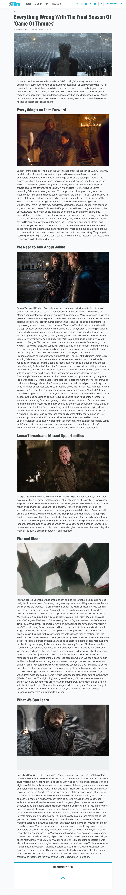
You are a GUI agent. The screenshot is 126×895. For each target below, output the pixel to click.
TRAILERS (56, 3)
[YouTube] (86, 4)
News (16, 11)
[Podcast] (100, 4)
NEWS (28, 3)
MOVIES (39, 3)
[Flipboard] (90, 4)
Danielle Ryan (22, 29)
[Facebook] (77, 4)
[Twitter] (81, 4)
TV (47, 3)
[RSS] (95, 4)
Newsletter (114, 3)
